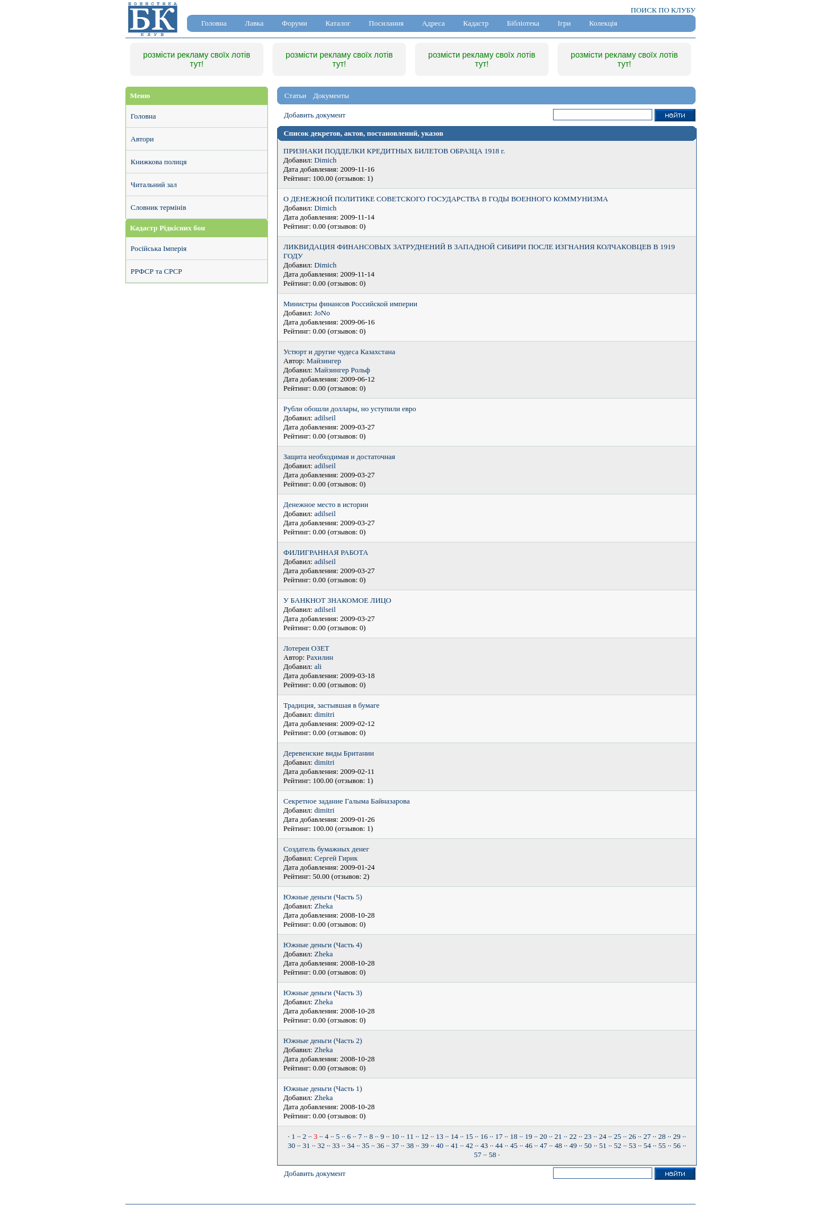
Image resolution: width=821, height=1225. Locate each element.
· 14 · (454, 1136)
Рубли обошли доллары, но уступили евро (349, 408)
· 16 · (484, 1136)
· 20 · (543, 1136)
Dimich (325, 160)
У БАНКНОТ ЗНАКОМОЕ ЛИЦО (337, 600)
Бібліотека (523, 23)
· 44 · (498, 1145)
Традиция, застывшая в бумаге (331, 705)
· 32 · (321, 1145)
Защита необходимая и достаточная (339, 456)
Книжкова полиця (158, 161)
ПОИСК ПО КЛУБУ (663, 10)
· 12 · (424, 1136)
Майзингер (324, 360)
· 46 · (528, 1145)
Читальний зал (154, 184)
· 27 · (647, 1136)
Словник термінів (158, 207)
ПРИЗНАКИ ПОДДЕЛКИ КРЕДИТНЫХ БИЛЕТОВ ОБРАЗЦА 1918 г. (394, 151)
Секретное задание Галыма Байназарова (346, 801)
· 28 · (662, 1136)
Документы (331, 95)
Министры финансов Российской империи (350, 303)
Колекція (603, 23)
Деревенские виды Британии (328, 753)
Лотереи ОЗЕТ (306, 648)
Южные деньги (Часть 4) (322, 944)
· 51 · (602, 1145)
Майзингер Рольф (342, 370)
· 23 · (587, 1136)
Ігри (564, 23)
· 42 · (469, 1145)
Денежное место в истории (325, 504)
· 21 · (558, 1136)
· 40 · (439, 1145)
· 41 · (454, 1145)
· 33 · (335, 1145)
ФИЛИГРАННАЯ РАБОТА (325, 552)
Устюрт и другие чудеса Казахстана (339, 351)
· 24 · (602, 1136)
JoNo (322, 313)
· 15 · (469, 1136)
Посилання (386, 23)
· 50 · (587, 1145)
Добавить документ (315, 115)
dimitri (324, 714)
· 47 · (543, 1145)
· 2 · (304, 1136)
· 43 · (484, 1145)
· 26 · (632, 1136)
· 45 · (513, 1145)
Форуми (294, 23)
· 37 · (395, 1145)
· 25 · (617, 1136)
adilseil (325, 417)
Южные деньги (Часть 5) (322, 897)
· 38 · (410, 1145)
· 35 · (365, 1145)
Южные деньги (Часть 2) (322, 1040)
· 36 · (380, 1145)
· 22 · (573, 1136)
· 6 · (349, 1136)
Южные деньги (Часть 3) (322, 992)
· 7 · (360, 1136)
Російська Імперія (158, 248)
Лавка (254, 23)
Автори (142, 139)
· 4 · (326, 1136)
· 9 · (382, 1136)
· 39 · (424, 1145)
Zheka (323, 906)
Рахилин (320, 657)
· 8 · (371, 1136)
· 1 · (293, 1136)
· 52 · (617, 1145)
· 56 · (676, 1145)
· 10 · (395, 1136)
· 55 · (662, 1145)
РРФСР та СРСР (156, 271)
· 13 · (439, 1136)
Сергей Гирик (335, 858)
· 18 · (513, 1136)
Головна (214, 23)
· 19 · (528, 1136)
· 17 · (498, 1136)
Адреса (433, 23)
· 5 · (338, 1136)
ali (318, 666)
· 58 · (492, 1154)
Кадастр (476, 23)
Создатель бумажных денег (326, 849)
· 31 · (306, 1145)
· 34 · (350, 1145)
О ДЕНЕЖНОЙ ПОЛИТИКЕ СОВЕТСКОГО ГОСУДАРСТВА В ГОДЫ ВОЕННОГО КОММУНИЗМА (445, 198)
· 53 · (632, 1145)
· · (316, 1136)
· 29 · (676, 1136)
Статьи (295, 95)
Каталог (338, 23)
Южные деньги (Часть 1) (322, 1088)
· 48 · (558, 1145)
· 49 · (573, 1145)
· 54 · (647, 1145)
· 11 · (410, 1136)
